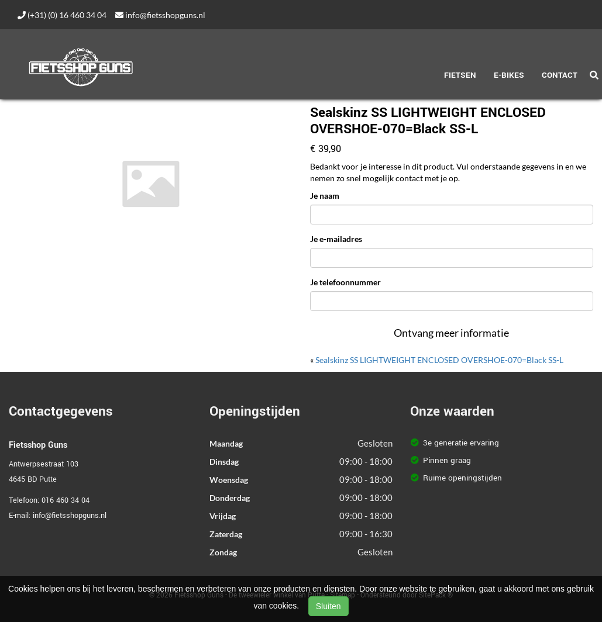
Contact (559, 75)
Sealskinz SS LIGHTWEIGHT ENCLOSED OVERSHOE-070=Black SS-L (439, 360)
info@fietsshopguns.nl (160, 15)
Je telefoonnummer (345, 282)
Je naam (324, 196)
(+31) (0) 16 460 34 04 (62, 15)
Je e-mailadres (336, 239)
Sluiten (328, 606)
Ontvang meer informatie (451, 332)
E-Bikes (509, 75)
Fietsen (460, 75)
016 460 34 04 (66, 500)
